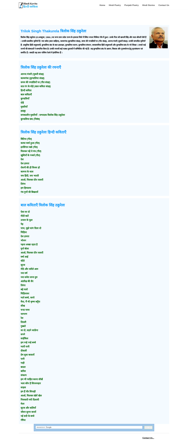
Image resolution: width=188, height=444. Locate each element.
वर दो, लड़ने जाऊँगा (29, 330)
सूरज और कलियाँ (28, 408)
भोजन (23, 240)
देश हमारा (25, 163)
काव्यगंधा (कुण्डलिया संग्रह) (32, 78)
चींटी (23, 261)
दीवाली (24, 350)
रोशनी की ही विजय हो (30, 167)
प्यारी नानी (25, 346)
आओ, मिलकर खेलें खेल (31, 395)
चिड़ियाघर (25, 293)
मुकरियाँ (24, 106)
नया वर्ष (24, 273)
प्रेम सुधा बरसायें (27, 354)
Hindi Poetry (115, 5)
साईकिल (24, 338)
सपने (23, 334)
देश (22, 159)
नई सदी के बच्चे (27, 416)
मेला (22, 403)
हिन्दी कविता (26, 90)
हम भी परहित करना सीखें (32, 379)
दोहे (22, 102)
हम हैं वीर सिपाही (28, 391)
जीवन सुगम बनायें (28, 412)
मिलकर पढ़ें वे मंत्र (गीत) (31, 151)
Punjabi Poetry (131, 5)
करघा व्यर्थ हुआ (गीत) (30, 143)
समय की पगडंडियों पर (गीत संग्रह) (35, 82)
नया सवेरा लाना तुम (29, 277)
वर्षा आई (24, 256)
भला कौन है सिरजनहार (31, 383)
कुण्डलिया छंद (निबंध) (30, 119)
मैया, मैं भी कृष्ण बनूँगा (30, 301)
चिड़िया (24, 232)
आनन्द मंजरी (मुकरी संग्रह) (32, 74)
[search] (89, 427)
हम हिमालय (26, 188)
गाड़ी (22, 363)
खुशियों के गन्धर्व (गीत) (30, 155)
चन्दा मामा (25, 310)
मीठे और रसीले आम (29, 269)
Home (102, 5)
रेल (22, 318)
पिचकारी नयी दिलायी (30, 399)
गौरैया (23, 420)
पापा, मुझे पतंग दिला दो (31, 228)
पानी (22, 359)
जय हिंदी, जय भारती (30, 175)
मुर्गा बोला (25, 248)
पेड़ (22, 224)
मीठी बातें (25, 216)
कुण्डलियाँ (25, 98)
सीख (23, 305)
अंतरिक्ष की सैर (27, 281)
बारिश (23, 371)
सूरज (23, 265)
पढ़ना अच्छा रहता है (29, 244)
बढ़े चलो (24, 289)
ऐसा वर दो (25, 212)
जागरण (24, 314)
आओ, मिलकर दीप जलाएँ (32, 179)
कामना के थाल (27, 171)
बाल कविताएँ (26, 94)
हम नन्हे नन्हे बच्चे (28, 342)
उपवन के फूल (26, 220)
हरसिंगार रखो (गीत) (29, 147)
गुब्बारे (23, 326)
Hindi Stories (148, 5)
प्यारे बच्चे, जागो (28, 297)
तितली (23, 322)
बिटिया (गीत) (26, 139)
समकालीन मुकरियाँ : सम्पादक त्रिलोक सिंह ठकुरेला (43, 115)
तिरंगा (23, 184)
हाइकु (23, 111)
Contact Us (163, 5)
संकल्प (23, 375)
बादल (23, 367)
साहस (23, 387)
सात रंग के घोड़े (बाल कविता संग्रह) (36, 86)
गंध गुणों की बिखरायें (29, 192)
